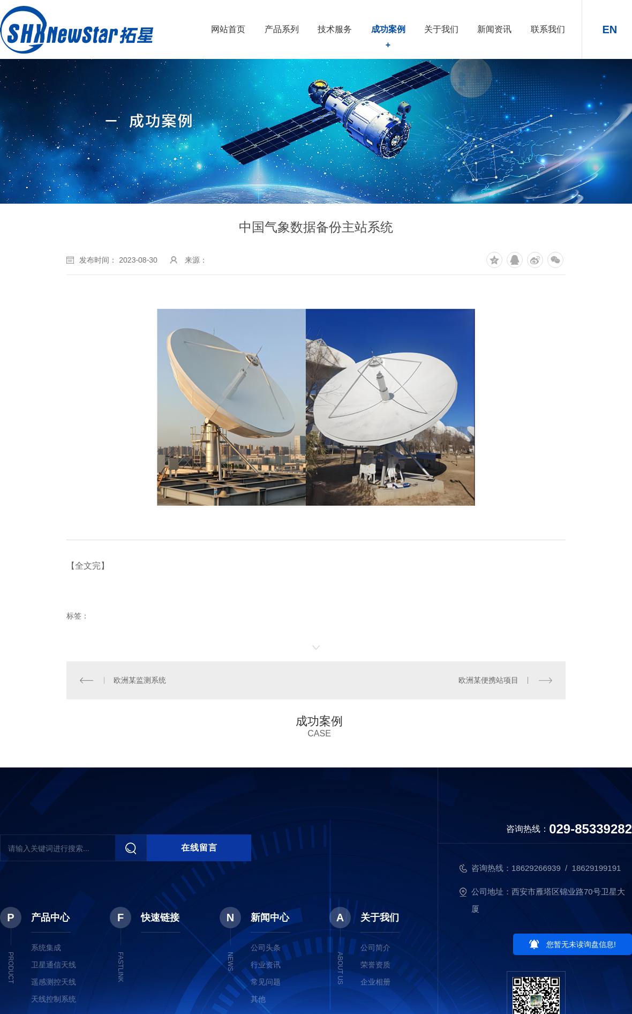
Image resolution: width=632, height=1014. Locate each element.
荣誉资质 (375, 964)
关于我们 (441, 29)
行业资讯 (266, 964)
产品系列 (282, 29)
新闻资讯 (494, 29)
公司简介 (375, 947)
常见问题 (266, 982)
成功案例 (388, 29)
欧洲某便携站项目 (488, 680)
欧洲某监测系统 (140, 680)
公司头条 (266, 947)
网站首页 (228, 29)
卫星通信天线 (53, 964)
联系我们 (548, 29)
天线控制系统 (53, 999)
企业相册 (375, 982)
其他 (258, 999)
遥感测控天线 (53, 982)
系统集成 (46, 947)
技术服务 (335, 29)
